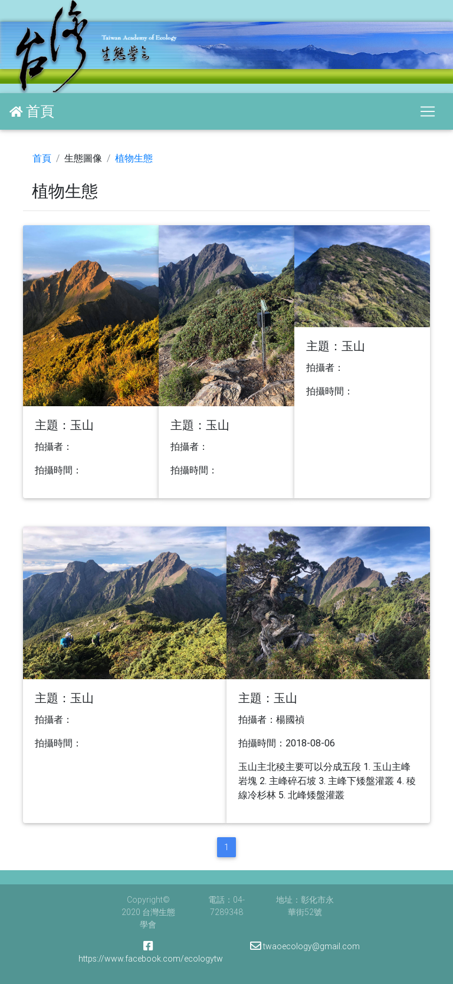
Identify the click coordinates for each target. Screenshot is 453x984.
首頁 (41, 158)
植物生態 (134, 158)
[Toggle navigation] (428, 111)
